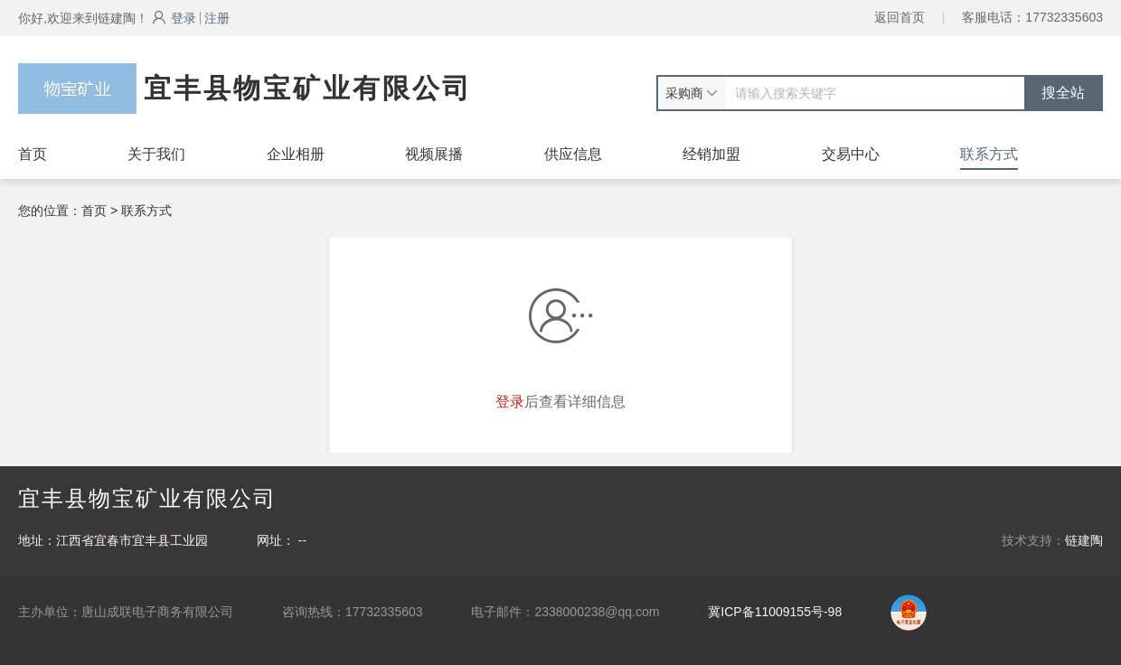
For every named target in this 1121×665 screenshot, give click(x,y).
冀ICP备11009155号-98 (775, 611)
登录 (174, 18)
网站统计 (25, 656)
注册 (217, 18)
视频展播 (434, 154)
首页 (32, 154)
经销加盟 (711, 154)
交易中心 (851, 154)
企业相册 (296, 154)
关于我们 (156, 154)
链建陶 (1084, 540)
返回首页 (899, 17)
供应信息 (573, 154)
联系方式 (989, 154)
